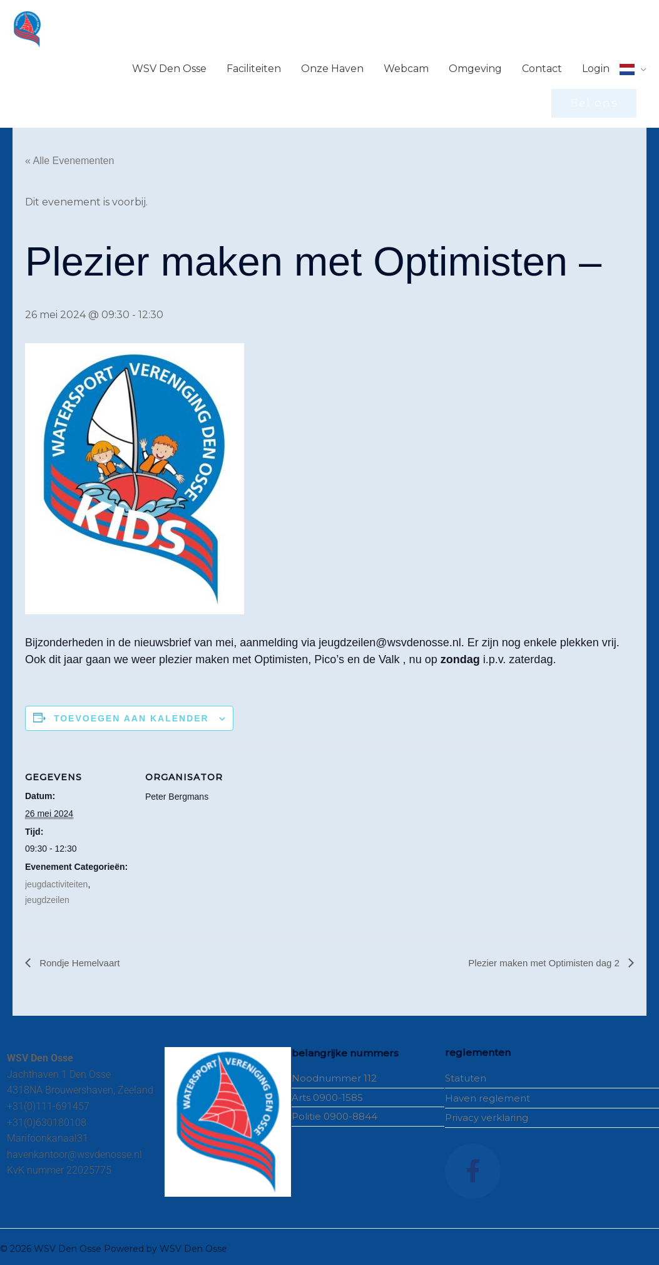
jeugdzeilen (47, 896)
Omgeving (475, 64)
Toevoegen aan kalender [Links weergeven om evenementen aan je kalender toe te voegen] (131, 713)
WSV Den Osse (169, 64)
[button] (593, 99)
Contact (542, 64)
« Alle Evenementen (69, 156)
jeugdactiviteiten (56, 879)
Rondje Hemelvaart (81, 958)
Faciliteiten (254, 64)
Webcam (406, 64)
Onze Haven (332, 64)
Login (596, 64)
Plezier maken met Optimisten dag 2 (540, 958)
